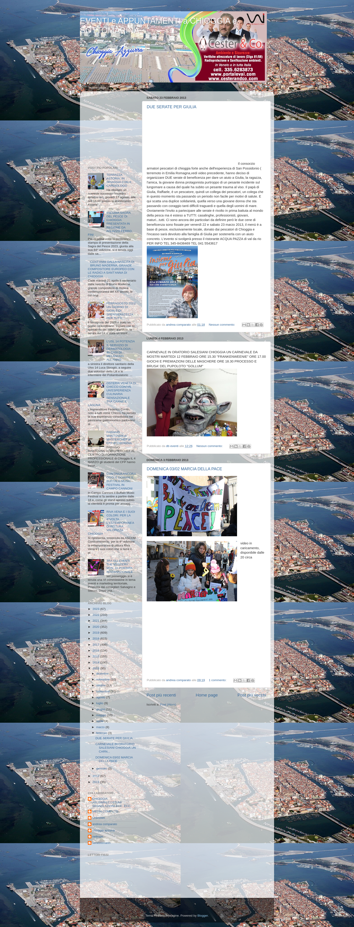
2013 (96, 668)
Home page (97, 87)
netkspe (97, 836)
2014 (96, 662)
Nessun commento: (222, 324)
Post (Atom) (168, 704)
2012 (96, 776)
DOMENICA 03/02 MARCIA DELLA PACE (184, 469)
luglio (100, 703)
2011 (96, 782)
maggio (101, 715)
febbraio (102, 733)
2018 (96, 638)
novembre (103, 679)
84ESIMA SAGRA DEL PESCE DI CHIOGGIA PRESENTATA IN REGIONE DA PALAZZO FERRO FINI (110, 223)
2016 (96, 650)
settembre (103, 691)
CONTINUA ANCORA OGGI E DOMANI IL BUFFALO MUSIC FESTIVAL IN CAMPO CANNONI (121, 481)
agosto (101, 697)
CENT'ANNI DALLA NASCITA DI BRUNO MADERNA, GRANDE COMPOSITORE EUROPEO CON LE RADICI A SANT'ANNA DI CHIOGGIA (111, 269)
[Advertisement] (116, 129)
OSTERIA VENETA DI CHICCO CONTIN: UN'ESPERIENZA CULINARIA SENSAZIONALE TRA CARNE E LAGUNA (112, 394)
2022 (96, 614)
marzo (100, 727)
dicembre (102, 673)
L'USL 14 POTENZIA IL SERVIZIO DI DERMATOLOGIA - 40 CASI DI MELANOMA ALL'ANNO (120, 350)
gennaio (102, 768)
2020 (96, 626)
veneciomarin (101, 843)
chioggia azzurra (103, 830)
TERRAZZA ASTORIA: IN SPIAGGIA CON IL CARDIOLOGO (119, 180)
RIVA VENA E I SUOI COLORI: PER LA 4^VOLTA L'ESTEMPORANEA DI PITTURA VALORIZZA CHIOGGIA (111, 522)
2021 (96, 620)
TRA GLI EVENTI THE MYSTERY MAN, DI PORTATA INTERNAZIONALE (119, 566)
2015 (96, 656)
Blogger (202, 915)
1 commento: (218, 680)
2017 (96, 644)
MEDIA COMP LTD (105, 811)
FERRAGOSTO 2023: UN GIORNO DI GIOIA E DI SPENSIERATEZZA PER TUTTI (121, 311)
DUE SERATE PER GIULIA (171, 107)
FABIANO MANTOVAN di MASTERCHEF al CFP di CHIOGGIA (119, 438)
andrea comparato (104, 824)
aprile (100, 721)
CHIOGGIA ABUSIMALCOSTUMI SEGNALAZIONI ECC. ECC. (111, 802)
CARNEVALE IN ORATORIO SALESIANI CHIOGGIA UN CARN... (115, 747)
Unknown (98, 817)
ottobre (101, 685)
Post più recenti (161, 695)
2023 (96, 609)
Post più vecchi (252, 695)
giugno (101, 709)
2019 (96, 632)
